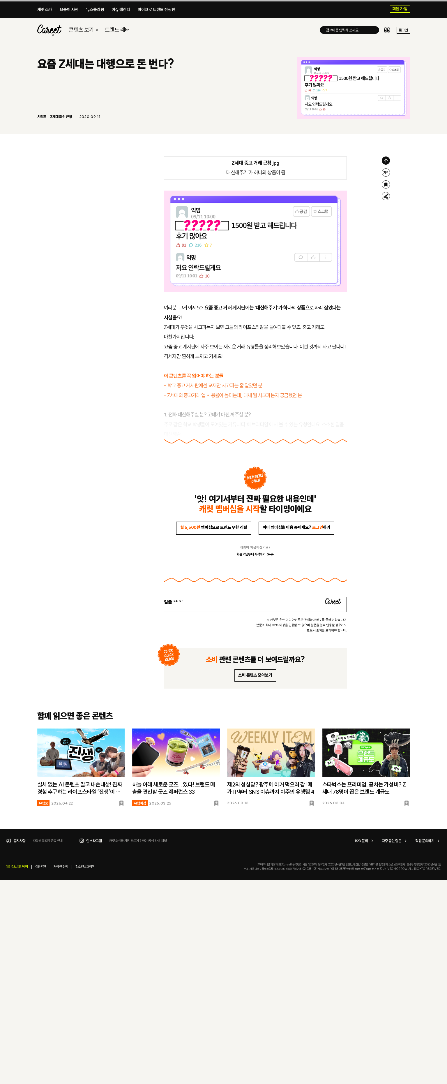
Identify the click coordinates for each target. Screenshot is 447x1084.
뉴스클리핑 (95, 9)
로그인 (403, 31)
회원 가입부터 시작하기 (255, 554)
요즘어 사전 (69, 9)
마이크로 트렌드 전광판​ (156, 9)
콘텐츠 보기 (84, 31)
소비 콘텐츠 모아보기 (255, 675)
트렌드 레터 (117, 31)
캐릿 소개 (44, 9)
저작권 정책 (61, 867)
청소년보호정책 (85, 867)
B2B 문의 (365, 841)
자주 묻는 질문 (395, 841)
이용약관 (40, 867)
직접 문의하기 (428, 841)
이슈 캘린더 (121, 9)
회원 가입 (399, 9)
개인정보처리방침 (17, 867)
